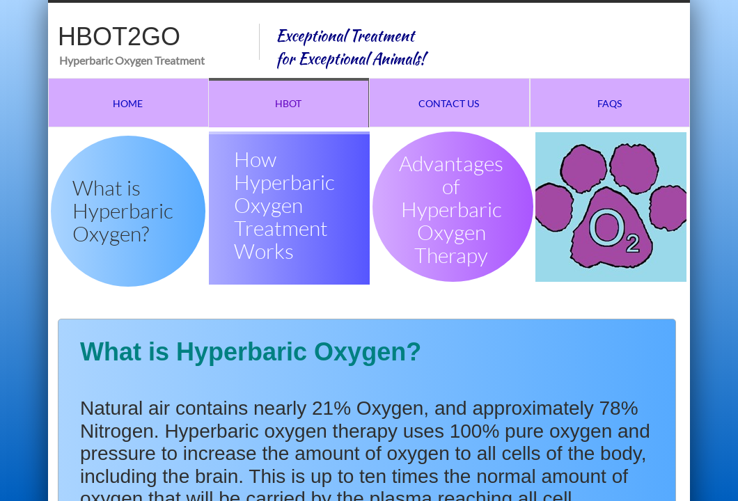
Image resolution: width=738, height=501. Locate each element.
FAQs (609, 103)
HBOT (288, 103)
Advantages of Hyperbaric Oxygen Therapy (451, 209)
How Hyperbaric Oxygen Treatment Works (284, 205)
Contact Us (448, 103)
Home (128, 103)
